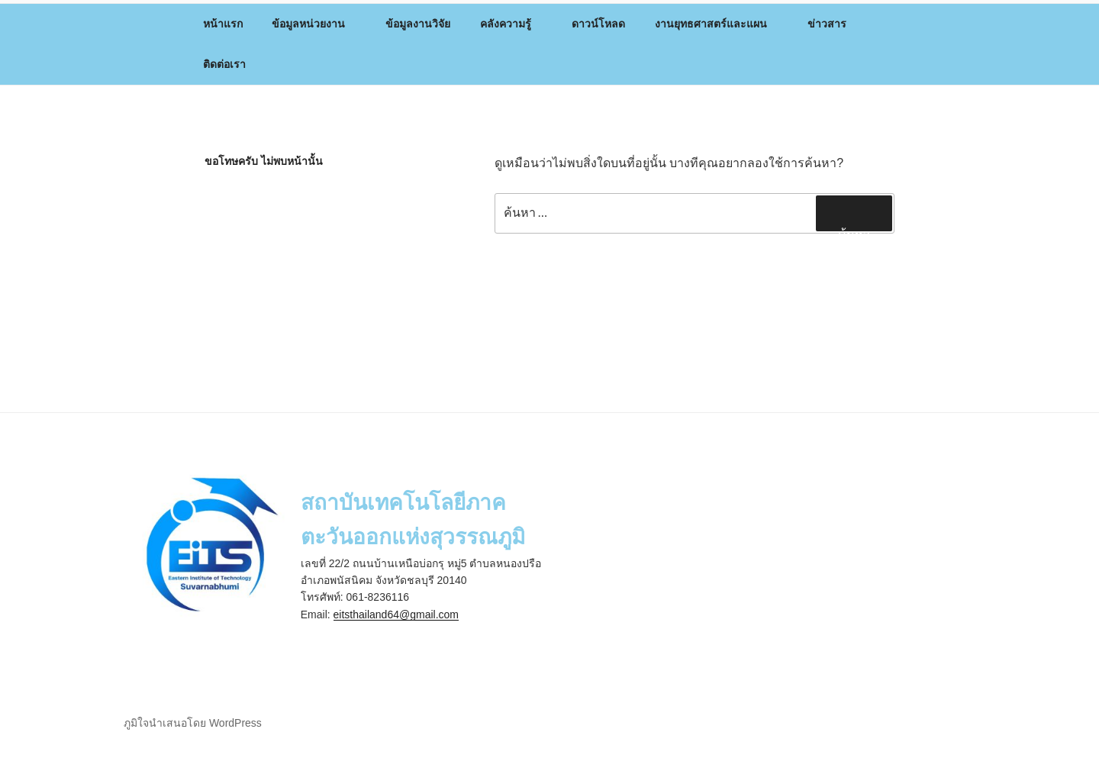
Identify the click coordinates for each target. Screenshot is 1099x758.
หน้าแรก (223, 24)
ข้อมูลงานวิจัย (417, 24)
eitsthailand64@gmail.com (396, 614)
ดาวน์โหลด (598, 24)
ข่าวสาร (834, 24)
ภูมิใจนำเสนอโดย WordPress (193, 723)
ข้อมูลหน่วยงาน (315, 24)
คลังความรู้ (513, 24)
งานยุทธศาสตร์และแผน (718, 24)
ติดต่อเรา (224, 64)
